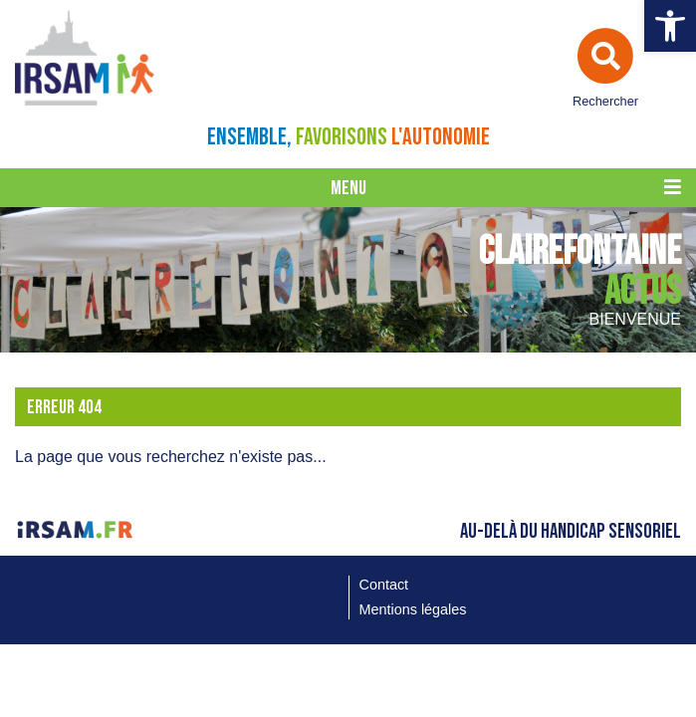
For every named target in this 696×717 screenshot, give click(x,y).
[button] (670, 26)
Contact (384, 585)
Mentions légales (413, 609)
